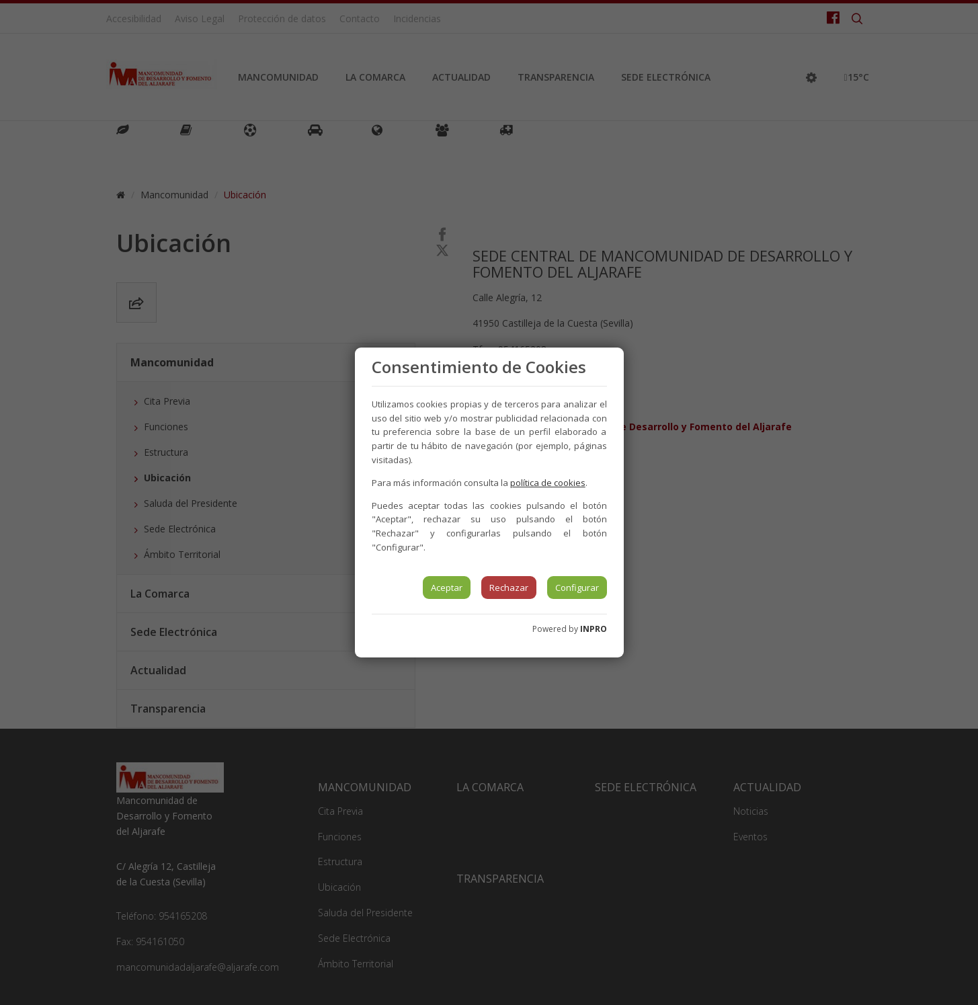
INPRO (593, 629)
